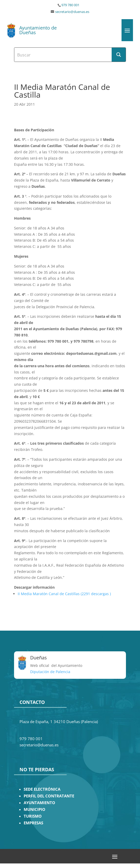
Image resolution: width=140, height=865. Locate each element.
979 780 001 (70, 5)
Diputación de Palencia (50, 671)
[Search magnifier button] (119, 55)
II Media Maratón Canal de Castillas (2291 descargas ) (64, 593)
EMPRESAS (33, 823)
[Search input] (63, 54)
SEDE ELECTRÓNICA (42, 789)
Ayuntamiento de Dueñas (38, 30)
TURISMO (33, 816)
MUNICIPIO (34, 809)
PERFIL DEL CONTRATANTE (49, 796)
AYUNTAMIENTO (39, 802)
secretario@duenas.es (72, 12)
